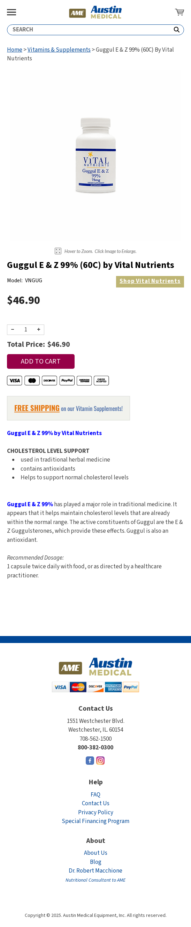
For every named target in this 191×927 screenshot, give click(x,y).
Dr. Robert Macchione (95, 875)
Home (14, 50)
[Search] (88, 30)
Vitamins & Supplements (59, 50)
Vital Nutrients (150, 281)
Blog (95, 862)
